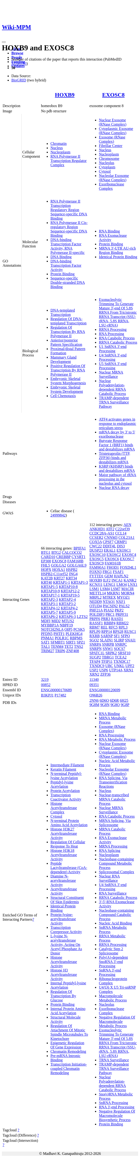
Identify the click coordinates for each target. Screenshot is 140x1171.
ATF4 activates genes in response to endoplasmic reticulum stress (117, 423)
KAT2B (47, 578)
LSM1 (94, 589)
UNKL (119, 666)
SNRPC (121, 644)
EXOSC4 (129, 555)
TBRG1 (108, 657)
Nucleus (56, 148)
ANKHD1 (97, 529)
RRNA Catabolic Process (118, 342)
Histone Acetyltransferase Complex (63, 807)
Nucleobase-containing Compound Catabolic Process (116, 914)
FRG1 (107, 572)
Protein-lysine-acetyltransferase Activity (63, 919)
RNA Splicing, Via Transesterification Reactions (113, 782)
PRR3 (105, 619)
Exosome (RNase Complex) (112, 139)
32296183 (19, 64)
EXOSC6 (112, 559)
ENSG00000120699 (104, 690)
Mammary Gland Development (63, 359)
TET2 (68, 647)
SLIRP (119, 640)
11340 (94, 680)
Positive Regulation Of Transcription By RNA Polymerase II (67, 370)
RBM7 (94, 627)
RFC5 (113, 627)
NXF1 (120, 602)
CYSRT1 (79, 557)
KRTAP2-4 (67, 599)
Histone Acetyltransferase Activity (63, 961)
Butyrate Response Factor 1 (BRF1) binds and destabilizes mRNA (117, 445)
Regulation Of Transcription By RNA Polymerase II (67, 331)
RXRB (94, 636)
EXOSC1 (124, 550)
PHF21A (96, 610)
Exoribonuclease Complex (111, 186)
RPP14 (106, 632)
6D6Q (104, 700)
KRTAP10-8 (68, 587)
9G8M (94, 705)
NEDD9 (95, 602)
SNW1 (108, 649)
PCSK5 (79, 629)
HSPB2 (71, 570)
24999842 (58, 515)
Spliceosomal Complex (116, 872)
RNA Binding (109, 231)
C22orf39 (122, 529)
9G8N (104, 705)
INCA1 (117, 580)
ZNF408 (72, 651)
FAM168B (75, 561)
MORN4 (127, 593)
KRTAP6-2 (49, 617)
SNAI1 (130, 640)
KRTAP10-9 (50, 591)
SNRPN (95, 649)
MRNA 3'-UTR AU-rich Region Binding (117, 250)
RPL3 (123, 627)
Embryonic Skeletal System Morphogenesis (68, 381)
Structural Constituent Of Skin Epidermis (67, 900)
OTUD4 (95, 606)
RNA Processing (111, 334)
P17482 (60, 695)
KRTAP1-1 (61, 582)
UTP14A (115, 670)
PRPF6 (94, 619)
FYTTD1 (96, 576)
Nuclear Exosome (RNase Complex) (112, 122)
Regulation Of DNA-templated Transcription (68, 321)
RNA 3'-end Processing (116, 1107)
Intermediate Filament (67, 765)
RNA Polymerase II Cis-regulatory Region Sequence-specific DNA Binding (69, 229)
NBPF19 (66, 625)
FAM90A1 (97, 567)
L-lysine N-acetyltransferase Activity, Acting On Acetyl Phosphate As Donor (66, 944)
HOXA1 (58, 570)
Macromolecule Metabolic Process (113, 998)
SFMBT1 (57, 642)
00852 (45, 685)
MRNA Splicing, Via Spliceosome (115, 823)
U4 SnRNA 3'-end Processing (112, 357)
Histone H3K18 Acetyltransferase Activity (63, 855)
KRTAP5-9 (67, 612)
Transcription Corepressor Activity (66, 929)
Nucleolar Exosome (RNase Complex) (114, 178)
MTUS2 (68, 621)
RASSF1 (96, 623)
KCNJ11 (95, 585)
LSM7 (115, 589)
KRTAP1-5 (49, 587)
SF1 (117, 636)
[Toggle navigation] (4, 42)
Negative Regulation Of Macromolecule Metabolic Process (117, 1021)
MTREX (109, 597)
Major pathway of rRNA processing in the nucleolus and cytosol (117, 479)
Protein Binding (62, 274)
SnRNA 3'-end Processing (110, 972)
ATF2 (110, 529)
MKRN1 (113, 593)
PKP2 (119, 610)
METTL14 (97, 593)
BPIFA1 (79, 548)
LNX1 (132, 585)
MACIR (127, 589)
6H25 (124, 700)
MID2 (56, 621)
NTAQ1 (109, 602)
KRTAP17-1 (50, 595)
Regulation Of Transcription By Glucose (63, 996)
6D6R (114, 700)
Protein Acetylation (65, 791)
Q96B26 (95, 695)
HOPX (46, 570)
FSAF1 (118, 572)
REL (104, 627)
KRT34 (71, 578)
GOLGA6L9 (76, 565)
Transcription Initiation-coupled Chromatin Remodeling (68, 1068)
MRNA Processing (113, 846)
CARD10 (48, 557)
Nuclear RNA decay (114, 488)
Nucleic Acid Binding (115, 923)
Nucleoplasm (60, 152)
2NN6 (94, 700)
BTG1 (45, 552)
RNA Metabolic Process (117, 739)
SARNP (107, 636)
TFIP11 (107, 661)
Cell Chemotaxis (63, 396)
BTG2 (56, 552)
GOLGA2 (58, 565)
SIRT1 (71, 642)
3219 (45, 680)
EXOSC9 (96, 563)
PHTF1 (59, 634)
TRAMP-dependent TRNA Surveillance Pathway (114, 402)
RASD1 (117, 619)
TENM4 (57, 647)
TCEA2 (120, 657)
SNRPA (95, 644)
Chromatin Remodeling (68, 1051)
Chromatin (58, 144)
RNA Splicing (109, 851)
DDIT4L (109, 546)
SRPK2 (111, 653)
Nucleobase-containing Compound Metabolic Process (116, 863)
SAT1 (45, 642)
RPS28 (118, 632)
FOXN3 (95, 572)
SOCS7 (119, 649)
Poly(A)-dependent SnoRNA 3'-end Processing (113, 961)
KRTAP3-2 (67, 604)
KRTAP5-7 (49, 612)
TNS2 (78, 647)
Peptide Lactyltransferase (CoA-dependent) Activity (68, 867)
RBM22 (122, 623)
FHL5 (45, 565)
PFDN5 (47, 634)
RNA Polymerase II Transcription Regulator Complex (68, 160)
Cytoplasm (107, 167)
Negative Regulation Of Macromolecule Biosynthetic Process (117, 1115)
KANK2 (130, 580)
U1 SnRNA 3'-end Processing (112, 349)
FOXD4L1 (128, 567)
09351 (94, 685)
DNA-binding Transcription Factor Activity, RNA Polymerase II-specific (67, 246)
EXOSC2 (114, 555)
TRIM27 (47, 651)
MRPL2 (95, 597)
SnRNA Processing (113, 1103)
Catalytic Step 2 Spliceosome (111, 951)
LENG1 (110, 585)
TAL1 (45, 647)
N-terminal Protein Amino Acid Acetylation (68, 823)
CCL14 (120, 533)
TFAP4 (94, 661)
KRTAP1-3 (79, 582)
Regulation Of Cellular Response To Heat (67, 844)
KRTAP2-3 (49, 599)
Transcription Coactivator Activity (65, 797)
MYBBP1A (50, 625)
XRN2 (94, 674)
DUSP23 (96, 550)
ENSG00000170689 (56, 690)
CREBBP (63, 557)
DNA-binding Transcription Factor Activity (65, 265)
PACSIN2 (110, 606)
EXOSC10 (97, 555)
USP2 (93, 670)
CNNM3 (110, 538)
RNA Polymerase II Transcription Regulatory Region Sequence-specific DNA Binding (68, 209)
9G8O (115, 705)
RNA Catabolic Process (117, 338)
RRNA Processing (112, 329)
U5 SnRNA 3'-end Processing (112, 366)
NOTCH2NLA (52, 629)
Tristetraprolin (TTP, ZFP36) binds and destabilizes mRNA (114, 457)
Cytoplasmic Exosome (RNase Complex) (116, 131)
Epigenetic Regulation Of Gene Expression (67, 1045)
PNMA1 (47, 638)
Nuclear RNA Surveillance (109, 878)
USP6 (103, 670)
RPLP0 (94, 632)
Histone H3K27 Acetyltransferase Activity (63, 833)
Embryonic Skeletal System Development (66, 389)
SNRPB (108, 644)
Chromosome (109, 158)
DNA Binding (61, 257)
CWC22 (95, 546)
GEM (108, 576)
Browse (17, 53)
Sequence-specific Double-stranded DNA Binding (67, 282)
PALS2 (124, 606)
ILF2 (107, 580)
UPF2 (129, 666)
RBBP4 (109, 623)
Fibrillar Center (110, 146)
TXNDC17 (121, 661)
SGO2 (94, 640)
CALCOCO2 (72, 552)
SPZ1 (81, 642)
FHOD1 (113, 567)
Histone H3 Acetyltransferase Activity (63, 974)
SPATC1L (96, 653)
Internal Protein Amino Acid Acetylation (68, 1011)
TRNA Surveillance (114, 1060)
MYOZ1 (123, 597)
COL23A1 (126, 538)
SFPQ (125, 636)
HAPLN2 (121, 576)
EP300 (46, 561)
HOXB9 (65, 95)
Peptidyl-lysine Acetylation (61, 784)
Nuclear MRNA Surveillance (111, 374)
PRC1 (109, 614)
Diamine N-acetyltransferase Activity (63, 880)
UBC (109, 666)
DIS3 (121, 546)
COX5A (95, 542)
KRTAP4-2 (69, 608)
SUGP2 (95, 657)
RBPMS (76, 638)
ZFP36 (105, 674)
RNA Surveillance (112, 893)
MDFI (45, 621)
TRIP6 (60, 651)
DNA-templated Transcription (62, 312)
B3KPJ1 (47, 695)
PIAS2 (109, 610)
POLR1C (62, 638)
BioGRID (18, 80)
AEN (127, 525)
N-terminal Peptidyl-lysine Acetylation (66, 776)
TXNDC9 (96, 666)
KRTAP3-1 (49, 604)
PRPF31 (122, 614)
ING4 (73, 574)
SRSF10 (124, 653)
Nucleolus (106, 163)
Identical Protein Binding (118, 257)
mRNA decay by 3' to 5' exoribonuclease (117, 434)
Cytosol (105, 171)
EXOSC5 (96, 559)
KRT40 (46, 582)
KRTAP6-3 (67, 617)
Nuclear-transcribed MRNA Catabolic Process (114, 799)
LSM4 (105, 589)
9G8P (125, 705)
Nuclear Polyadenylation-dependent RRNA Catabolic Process (112, 387)
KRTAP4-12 (50, 608)
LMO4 (121, 585)
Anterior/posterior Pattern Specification (66, 342)
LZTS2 (82, 617)
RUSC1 (130, 632)
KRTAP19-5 (70, 595)
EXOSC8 (113, 95)
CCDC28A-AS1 (101, 533)
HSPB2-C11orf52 (54, 574)
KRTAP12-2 (70, 591)
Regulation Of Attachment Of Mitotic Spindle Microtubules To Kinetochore (69, 1032)
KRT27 (59, 578)
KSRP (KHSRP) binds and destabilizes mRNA (117, 468)
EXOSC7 (127, 559)
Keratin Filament (63, 769)
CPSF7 (108, 542)
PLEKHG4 (74, 634)
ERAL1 (110, 550)
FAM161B (113, 563)
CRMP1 (120, 542)
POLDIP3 (96, 614)
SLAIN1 (106, 640)
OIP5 (68, 629)
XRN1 (128, 670)
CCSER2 (96, 538)
